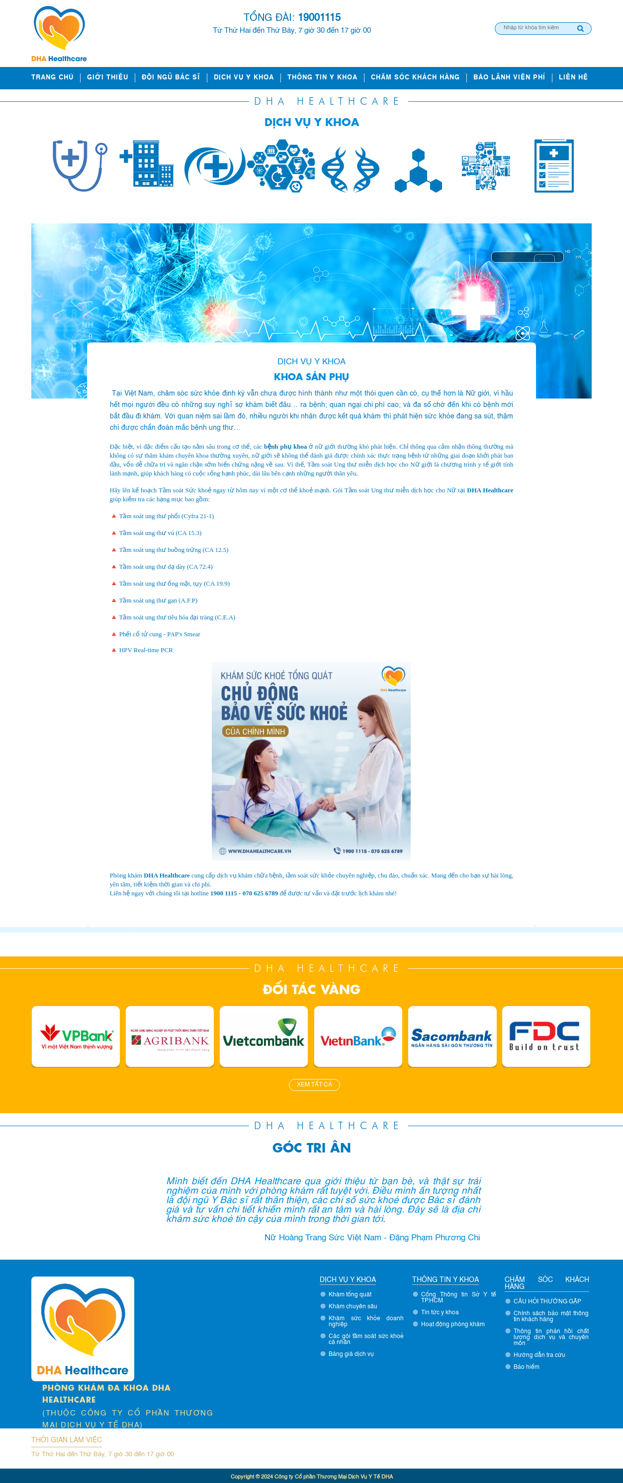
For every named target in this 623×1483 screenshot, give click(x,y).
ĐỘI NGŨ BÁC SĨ (171, 77)
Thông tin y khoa (322, 77)
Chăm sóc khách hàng (415, 77)
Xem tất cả (314, 1085)
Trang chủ (52, 77)
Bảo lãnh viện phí (509, 77)
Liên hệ (573, 77)
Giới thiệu (107, 77)
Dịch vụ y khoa (244, 77)
